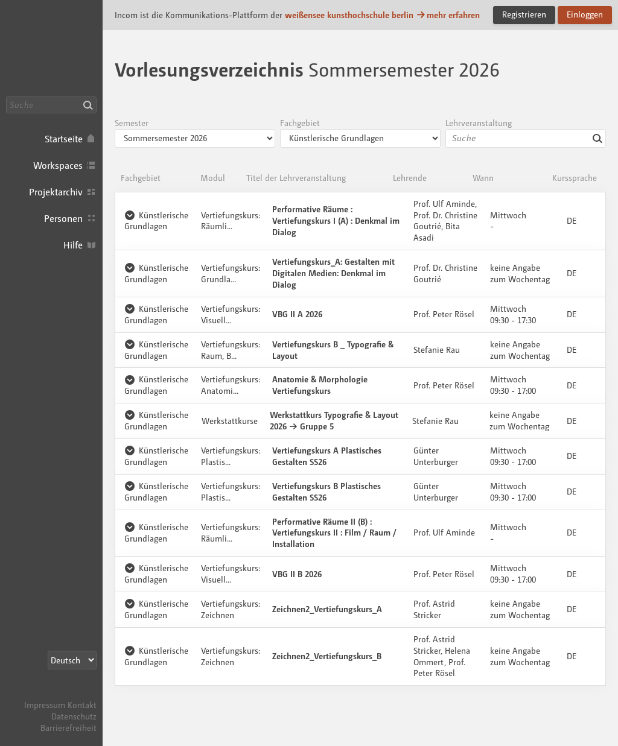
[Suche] (51, 104)
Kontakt (82, 705)
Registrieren (524, 14)
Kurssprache (574, 177)
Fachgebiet (141, 177)
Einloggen (585, 14)
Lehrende (410, 177)
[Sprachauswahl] (72, 660)
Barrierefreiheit (68, 727)
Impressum (44, 705)
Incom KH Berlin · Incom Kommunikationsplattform (51, 48)
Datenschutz (74, 716)
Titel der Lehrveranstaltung (296, 177)
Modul (212, 177)
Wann (483, 177)
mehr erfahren (448, 15)
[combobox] (525, 138)
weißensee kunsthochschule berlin (349, 15)
